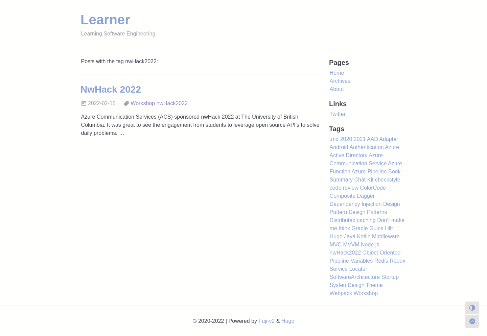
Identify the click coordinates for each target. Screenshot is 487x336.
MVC (336, 244)
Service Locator (348, 269)
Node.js (370, 244)
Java (349, 236)
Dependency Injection (356, 204)
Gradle (360, 228)
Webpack (341, 293)
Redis (381, 261)
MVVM (351, 244)
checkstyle (387, 180)
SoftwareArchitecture (355, 277)
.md (334, 139)
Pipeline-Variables (351, 261)
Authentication (366, 147)
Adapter (388, 139)
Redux (397, 261)
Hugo (336, 236)
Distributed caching (353, 220)
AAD (372, 139)
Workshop (143, 103)
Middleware (386, 236)
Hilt (389, 228)
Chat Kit (364, 180)
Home (337, 73)
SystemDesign (347, 285)
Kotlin (364, 236)
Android (339, 147)
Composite (342, 196)
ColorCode (373, 188)
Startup (390, 277)
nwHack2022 (172, 103)
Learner (105, 19)
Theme (374, 285)
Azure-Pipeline (369, 171)
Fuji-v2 (266, 321)
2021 (360, 139)
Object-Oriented (382, 253)
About (337, 89)
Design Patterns (368, 212)
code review (344, 188)
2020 (346, 139)
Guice (376, 228)
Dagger (366, 196)
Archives (340, 81)
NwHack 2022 (110, 89)
